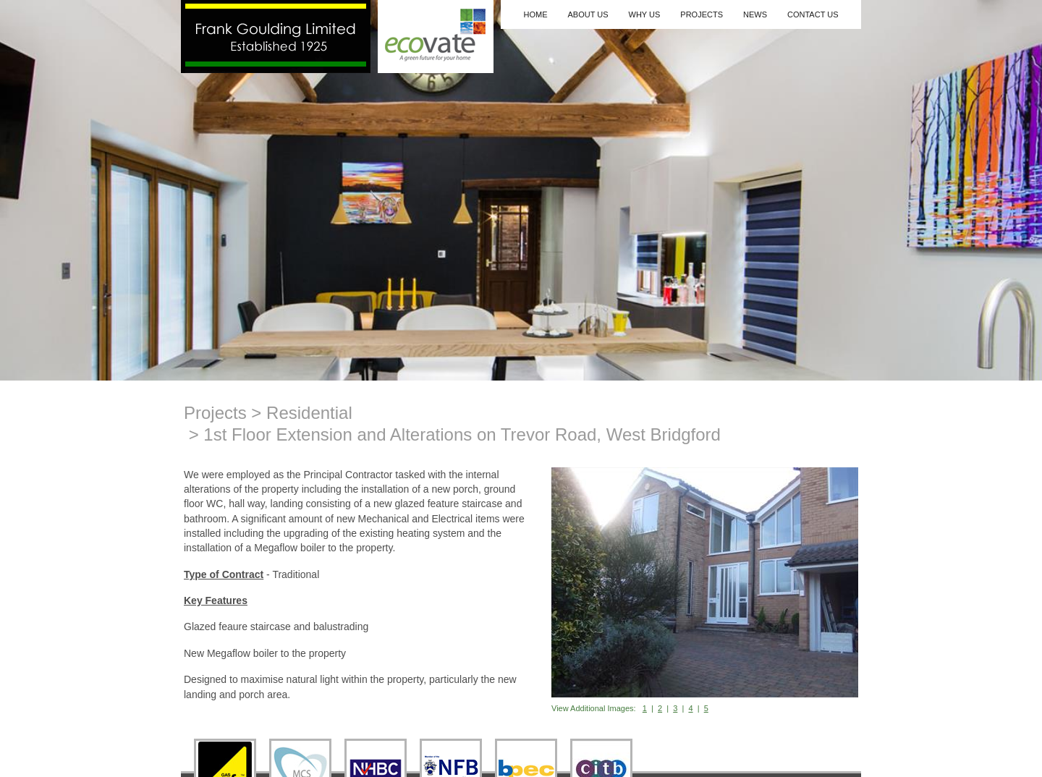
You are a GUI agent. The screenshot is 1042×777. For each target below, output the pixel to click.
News (755, 14)
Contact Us (813, 14)
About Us (587, 14)
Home (535, 14)
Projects (701, 14)
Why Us (645, 14)
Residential (309, 413)
